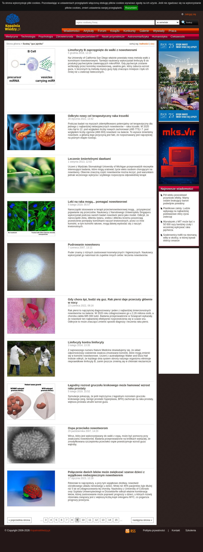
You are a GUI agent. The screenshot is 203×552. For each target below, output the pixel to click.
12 (96, 520)
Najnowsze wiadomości (177, 188)
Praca (172, 30)
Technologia (28, 36)
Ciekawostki (178, 36)
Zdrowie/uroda (64, 36)
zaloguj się (190, 14)
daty (152, 44)
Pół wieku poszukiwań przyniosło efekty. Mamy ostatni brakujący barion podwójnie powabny (176, 199)
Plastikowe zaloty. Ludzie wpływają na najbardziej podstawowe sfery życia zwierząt (176, 212)
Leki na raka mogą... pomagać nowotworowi (97, 201)
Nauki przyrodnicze (113, 36)
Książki (115, 30)
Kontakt (176, 530)
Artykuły (89, 30)
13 (103, 520)
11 (89, 520)
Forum (102, 30)
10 (83, 520)
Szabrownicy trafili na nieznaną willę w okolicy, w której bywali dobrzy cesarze (180, 237)
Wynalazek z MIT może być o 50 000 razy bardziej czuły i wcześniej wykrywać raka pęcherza (179, 225)
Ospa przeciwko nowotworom (88, 428)
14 (109, 520)
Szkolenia (190, 530)
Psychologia (46, 36)
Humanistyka (159, 36)
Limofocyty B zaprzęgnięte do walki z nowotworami (102, 50)
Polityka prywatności (154, 530)
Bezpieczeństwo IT (87, 36)
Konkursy (129, 30)
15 (116, 520)
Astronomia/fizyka (138, 36)
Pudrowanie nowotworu (84, 244)
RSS (132, 531)
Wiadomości (72, 30)
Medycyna (12, 36)
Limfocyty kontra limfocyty (86, 342)
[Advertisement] (80, 100)
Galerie (144, 30)
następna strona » (142, 520)
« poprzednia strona (19, 520)
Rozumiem (131, 7)
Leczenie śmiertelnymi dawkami (89, 158)
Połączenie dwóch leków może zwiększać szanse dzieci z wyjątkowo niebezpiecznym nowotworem (106, 473)
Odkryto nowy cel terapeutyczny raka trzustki (98, 115)
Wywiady (159, 30)
